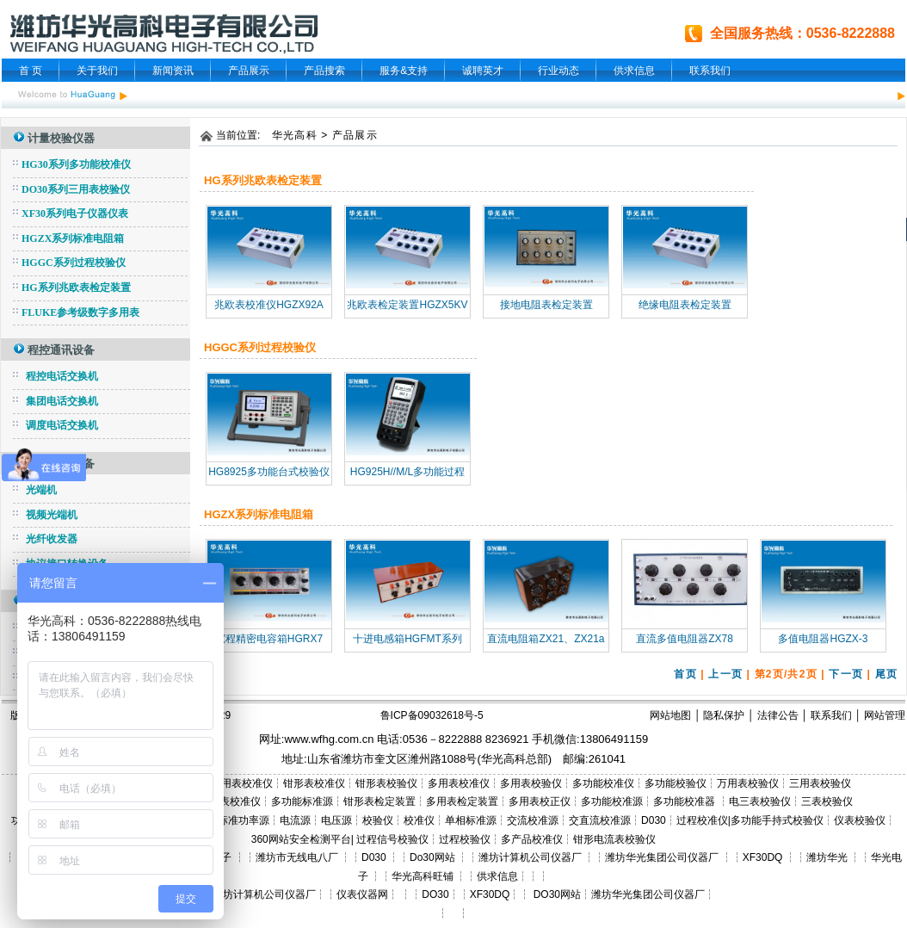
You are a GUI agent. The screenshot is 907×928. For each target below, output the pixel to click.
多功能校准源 (612, 801)
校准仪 (419, 820)
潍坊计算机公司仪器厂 (530, 857)
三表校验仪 (827, 801)
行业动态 (558, 71)
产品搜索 (324, 71)
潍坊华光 (827, 857)
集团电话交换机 (62, 401)
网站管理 (884, 715)
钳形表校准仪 (314, 783)
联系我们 (710, 71)
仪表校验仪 (859, 820)
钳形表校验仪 (386, 783)
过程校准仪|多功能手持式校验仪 (750, 820)
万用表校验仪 (748, 783)
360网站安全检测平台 (301, 839)
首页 (685, 674)
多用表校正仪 (540, 801)
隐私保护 (723, 715)
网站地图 (670, 715)
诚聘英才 (482, 71)
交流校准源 (532, 820)
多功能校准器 (685, 801)
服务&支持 (403, 71)
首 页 (30, 71)
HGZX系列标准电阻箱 (73, 238)
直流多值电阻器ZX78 (684, 639)
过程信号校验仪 (392, 839)
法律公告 (778, 715)
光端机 (41, 490)
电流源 (295, 820)
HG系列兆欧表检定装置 (76, 287)
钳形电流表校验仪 (614, 839)
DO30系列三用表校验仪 (76, 189)
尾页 (886, 674)
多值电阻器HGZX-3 (822, 639)
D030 (653, 820)
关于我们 (97, 71)
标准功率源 (243, 820)
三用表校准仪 (242, 783)
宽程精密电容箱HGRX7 (269, 639)
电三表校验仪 (760, 801)
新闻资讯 (173, 71)
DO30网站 (555, 894)
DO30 (435, 894)
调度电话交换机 (62, 425)
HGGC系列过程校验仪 (74, 263)
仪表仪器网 (362, 894)
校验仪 (377, 820)
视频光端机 (51, 515)
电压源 (336, 820)
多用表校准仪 (459, 783)
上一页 (725, 674)
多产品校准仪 (532, 839)
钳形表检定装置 (379, 801)
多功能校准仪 (603, 783)
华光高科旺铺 (423, 876)
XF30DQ (763, 857)
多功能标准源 (302, 801)
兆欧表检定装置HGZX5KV (407, 305)
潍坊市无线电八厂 (297, 857)
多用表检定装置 (462, 801)
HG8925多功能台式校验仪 (269, 472)
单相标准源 (471, 820)
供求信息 (634, 71)
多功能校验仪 (675, 783)
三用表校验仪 (820, 783)
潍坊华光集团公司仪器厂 (662, 857)
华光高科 (295, 135)
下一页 (846, 674)
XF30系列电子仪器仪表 (75, 213)
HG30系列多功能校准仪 (76, 164)
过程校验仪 (465, 839)
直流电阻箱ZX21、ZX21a (545, 639)
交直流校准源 (600, 820)
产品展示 (248, 71)
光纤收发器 (51, 539)
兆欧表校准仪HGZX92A (269, 305)
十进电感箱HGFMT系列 (407, 639)
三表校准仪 (235, 801)
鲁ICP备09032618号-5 (432, 715)
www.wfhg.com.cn (328, 739)
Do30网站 (432, 857)
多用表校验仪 (531, 783)
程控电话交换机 (62, 376)
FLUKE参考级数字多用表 (80, 312)
